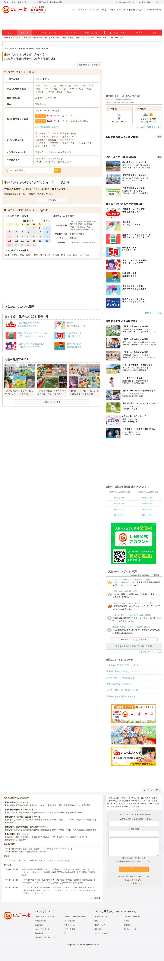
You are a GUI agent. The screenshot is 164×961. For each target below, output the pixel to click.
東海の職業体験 (75, 812)
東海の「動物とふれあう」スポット (123, 671)
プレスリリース (129, 929)
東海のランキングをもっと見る (133, 640)
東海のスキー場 (27, 837)
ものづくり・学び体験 (47, 143)
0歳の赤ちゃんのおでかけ (119, 492)
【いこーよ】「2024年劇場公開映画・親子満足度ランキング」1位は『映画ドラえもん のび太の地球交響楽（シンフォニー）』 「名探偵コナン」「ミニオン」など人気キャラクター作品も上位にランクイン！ (58, 890)
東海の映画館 (46, 830)
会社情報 (127, 925)
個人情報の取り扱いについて (133, 858)
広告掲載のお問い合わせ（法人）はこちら (134, 861)
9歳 (46, 88)
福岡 (121, 38)
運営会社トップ (100, 916)
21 (22, 240)
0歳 (39, 85)
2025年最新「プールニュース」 (57, 849)
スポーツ (54, 133)
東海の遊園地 (10, 805)
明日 (47, 110)
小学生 (40, 92)
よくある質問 (69, 921)
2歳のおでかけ (120, 498)
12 (9, 236)
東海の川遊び (10, 822)
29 (28, 245)
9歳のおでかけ (148, 515)
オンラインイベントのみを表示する (54, 152)
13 (16, 236)
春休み (112, 10)
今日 (39, 110)
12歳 (72, 88)
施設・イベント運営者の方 (46, 916)
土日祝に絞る (81, 121)
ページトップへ (152, 790)
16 (34, 236)
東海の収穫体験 (61, 812)
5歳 (76, 85)
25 (47, 240)
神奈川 (35, 38)
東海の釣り (52, 805)
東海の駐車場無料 (49, 820)
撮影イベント (68, 136)
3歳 (61, 85)
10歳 (54, 88)
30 (34, 245)
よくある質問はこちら (134, 880)
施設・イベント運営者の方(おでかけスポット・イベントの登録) (44, 860)
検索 (57, 170)
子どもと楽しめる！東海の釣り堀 (122, 690)
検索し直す (52, 200)
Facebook (39, 933)
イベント (24, 32)
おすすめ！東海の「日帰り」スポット (124, 665)
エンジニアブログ (101, 933)
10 (40, 232)
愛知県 (141, 646)
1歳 (46, 85)
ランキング (71, 32)
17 (40, 236)
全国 (37, 79)
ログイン (157, 2)
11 (47, 232)
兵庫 (92, 38)
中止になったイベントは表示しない (54, 161)
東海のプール (74, 805)
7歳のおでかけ (148, 509)
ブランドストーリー (131, 916)
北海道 (17, 38)
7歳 (92, 85)
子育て (139, 32)
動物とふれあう (136, 10)
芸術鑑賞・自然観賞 (46, 139)
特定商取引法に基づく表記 (46, 937)
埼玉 (46, 38)
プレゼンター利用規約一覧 (75, 916)
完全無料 (41, 104)
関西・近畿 (25, 255)
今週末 (56, 110)
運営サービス (99, 925)
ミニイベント (87, 143)
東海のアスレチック (67, 820)
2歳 (54, 85)
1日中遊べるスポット (153, 10)
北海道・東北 (8, 38)
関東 (25, 38)
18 (47, 236)
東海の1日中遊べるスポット (119, 684)
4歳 (69, 85)
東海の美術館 (78, 830)
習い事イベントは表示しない (50, 158)
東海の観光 (86, 805)
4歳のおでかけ (120, 503)
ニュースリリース (42, 929)
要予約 (40, 98)
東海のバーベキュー (38, 805)
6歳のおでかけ (120, 509)
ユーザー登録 (10, 860)
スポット (10, 32)
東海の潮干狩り (63, 837)
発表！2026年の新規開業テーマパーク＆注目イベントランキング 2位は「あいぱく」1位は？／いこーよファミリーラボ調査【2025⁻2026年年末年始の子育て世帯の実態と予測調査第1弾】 (58, 872)
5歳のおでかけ (148, 503)
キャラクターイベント (47, 146)
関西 (78, 38)
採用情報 (98, 929)
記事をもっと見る (52, 402)
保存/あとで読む (124, 2)
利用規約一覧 (40, 921)
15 (28, 236)
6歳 (84, 85)
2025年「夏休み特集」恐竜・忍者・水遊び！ (23, 849)
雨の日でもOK (122, 10)
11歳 (63, 88)
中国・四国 (101, 38)
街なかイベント (69, 143)
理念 (96, 921)
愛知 (57, 38)
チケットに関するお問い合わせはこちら (133, 876)
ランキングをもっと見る (150, 652)
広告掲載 (38, 925)
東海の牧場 (63, 805)
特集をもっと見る (153, 313)
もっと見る (94, 898)
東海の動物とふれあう (44, 812)
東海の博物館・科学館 (62, 830)
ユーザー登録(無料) (142, 2)
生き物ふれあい (70, 133)
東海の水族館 (90, 830)
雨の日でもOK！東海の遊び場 (120, 677)
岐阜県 (124, 646)
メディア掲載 (69, 929)
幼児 (89, 88)
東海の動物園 (22, 805)
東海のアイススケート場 (45, 837)
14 (22, 236)
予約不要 (52, 98)
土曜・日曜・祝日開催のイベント (83, 242)
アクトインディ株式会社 (125, 912)
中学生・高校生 (55, 92)
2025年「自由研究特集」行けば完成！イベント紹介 (25, 852)
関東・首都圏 (11, 255)
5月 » (46, 221)
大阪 (83, 38)
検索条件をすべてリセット (89, 65)
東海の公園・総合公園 (85, 820)
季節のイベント (67, 139)
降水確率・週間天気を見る (149, 127)
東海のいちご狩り (78, 837)
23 (34, 240)
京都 (87, 38)
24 (40, 240)
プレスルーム (69, 925)
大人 (69, 92)
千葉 (41, 38)
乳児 (81, 88)
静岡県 (132, 646)
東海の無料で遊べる (32, 820)
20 (16, 240)
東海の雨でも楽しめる (14, 830)
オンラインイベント (47, 32)
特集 (154, 32)
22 (28, 240)
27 (16, 245)
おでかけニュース (118, 32)
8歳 (39, 88)
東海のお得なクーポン (14, 820)
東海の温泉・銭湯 (12, 837)
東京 (30, 38)
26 (9, 245)
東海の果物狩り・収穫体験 (15, 840)
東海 (52, 38)
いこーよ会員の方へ (134, 883)
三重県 (149, 646)
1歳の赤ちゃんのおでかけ (147, 492)
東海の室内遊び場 (31, 830)
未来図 (126, 921)
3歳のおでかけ (148, 498)
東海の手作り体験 (26, 812)
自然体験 (41, 133)
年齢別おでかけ (92, 32)
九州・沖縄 (114, 38)
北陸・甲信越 (67, 38)
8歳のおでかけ (120, 515)
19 (9, 240)
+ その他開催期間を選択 (46, 127)
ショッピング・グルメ (47, 136)
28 (22, 245)
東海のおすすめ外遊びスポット (121, 696)
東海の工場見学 (11, 812)
